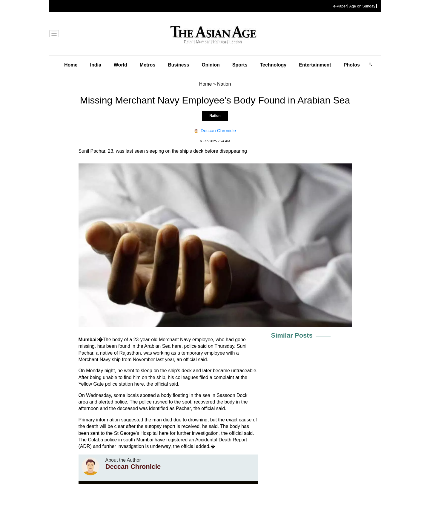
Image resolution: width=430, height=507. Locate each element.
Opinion (210, 64)
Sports (240, 64)
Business (178, 64)
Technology (273, 64)
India (95, 64)
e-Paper (340, 6)
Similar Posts (292, 335)
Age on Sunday (362, 6)
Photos (352, 64)
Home (70, 64)
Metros (147, 64)
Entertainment (315, 64)
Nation (214, 116)
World (120, 64)
